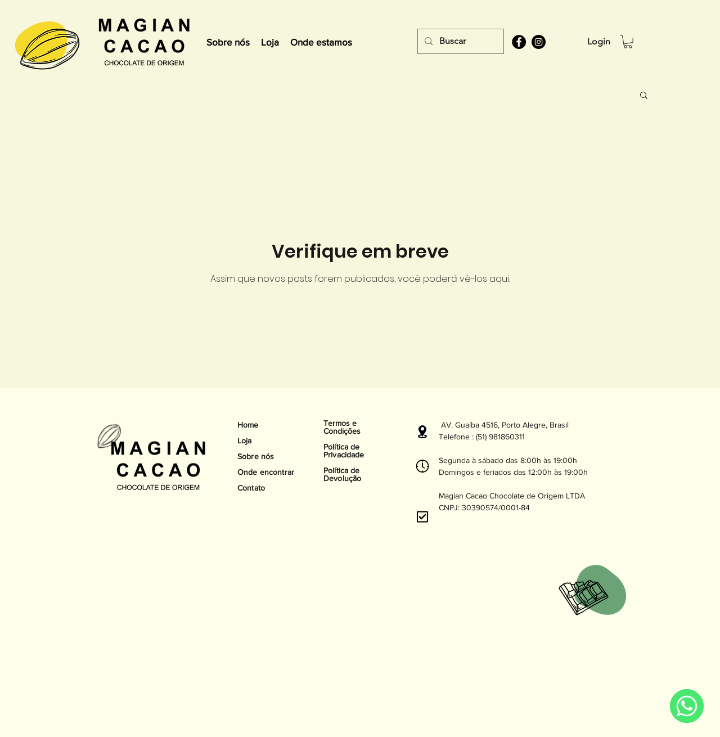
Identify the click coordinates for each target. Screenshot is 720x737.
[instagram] (539, 42)
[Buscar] (459, 41)
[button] (628, 41)
